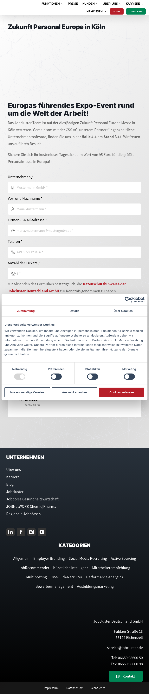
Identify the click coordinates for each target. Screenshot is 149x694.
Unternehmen (20, 176)
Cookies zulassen (121, 392)
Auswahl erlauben (74, 392)
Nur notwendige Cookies (27, 392)
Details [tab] (74, 310)
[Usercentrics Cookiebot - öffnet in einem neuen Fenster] (128, 300)
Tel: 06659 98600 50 (127, 657)
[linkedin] (10, 532)
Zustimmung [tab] (26, 310)
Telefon (15, 241)
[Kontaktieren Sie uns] (126, 676)
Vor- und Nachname (25, 198)
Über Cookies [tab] (123, 310)
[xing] (31, 532)
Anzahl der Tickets (24, 262)
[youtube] (42, 532)
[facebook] (21, 532)
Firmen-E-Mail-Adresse (27, 219)
